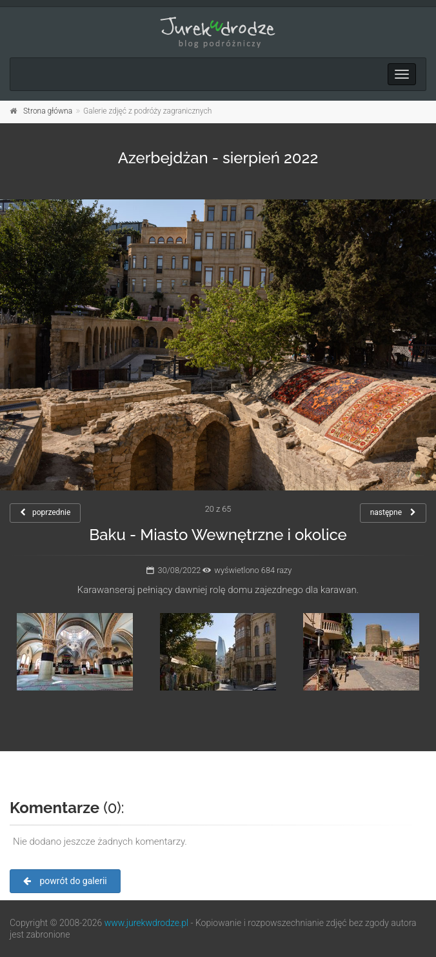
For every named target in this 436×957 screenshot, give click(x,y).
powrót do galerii (65, 881)
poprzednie (45, 512)
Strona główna (47, 111)
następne (393, 512)
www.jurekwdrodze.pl (146, 923)
